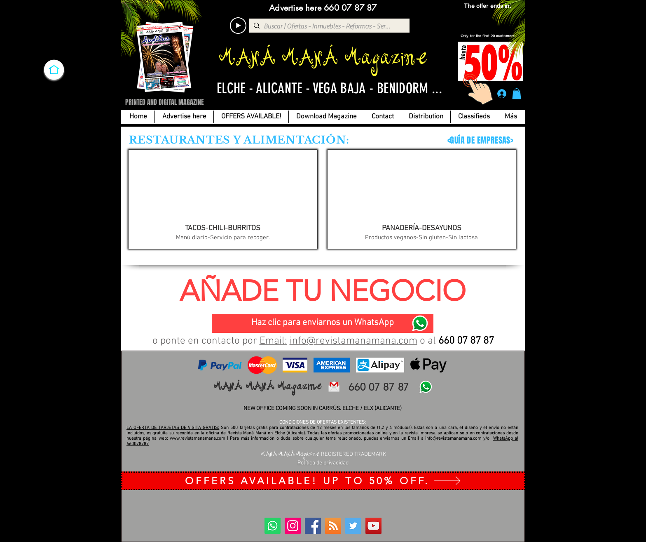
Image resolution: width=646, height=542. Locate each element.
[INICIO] (54, 69)
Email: (273, 341)
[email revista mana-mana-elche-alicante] (334, 387)
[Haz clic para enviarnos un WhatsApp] (322, 323)
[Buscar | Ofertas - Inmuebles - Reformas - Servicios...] (328, 26)
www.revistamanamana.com (197, 438)
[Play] (238, 25)
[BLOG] (333, 526)
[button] (516, 93)
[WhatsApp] (419, 323)
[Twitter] (353, 526)
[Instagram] (293, 526)
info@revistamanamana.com (353, 341)
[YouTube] (373, 526)
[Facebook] (313, 526)
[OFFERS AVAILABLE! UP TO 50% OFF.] (323, 480)
